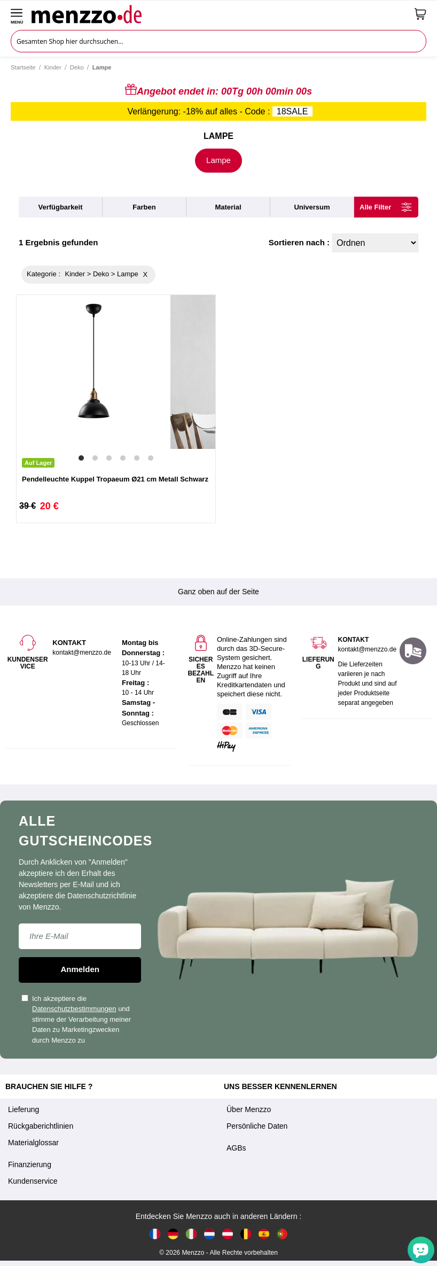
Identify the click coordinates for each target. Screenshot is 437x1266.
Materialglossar (33, 1142)
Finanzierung (29, 1164)
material (228, 207)
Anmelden (79, 969)
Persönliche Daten (257, 1126)
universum (312, 207)
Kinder (52, 67)
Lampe (218, 160)
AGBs (236, 1148)
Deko (77, 67)
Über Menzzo (249, 1109)
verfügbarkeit (60, 207)
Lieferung (23, 1109)
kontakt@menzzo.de (367, 649)
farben (143, 207)
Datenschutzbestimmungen (74, 1009)
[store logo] (219, 14)
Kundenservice (33, 1181)
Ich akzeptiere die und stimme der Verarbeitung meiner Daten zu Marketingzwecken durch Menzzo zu (76, 1019)
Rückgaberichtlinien (40, 1126)
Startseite (23, 67)
